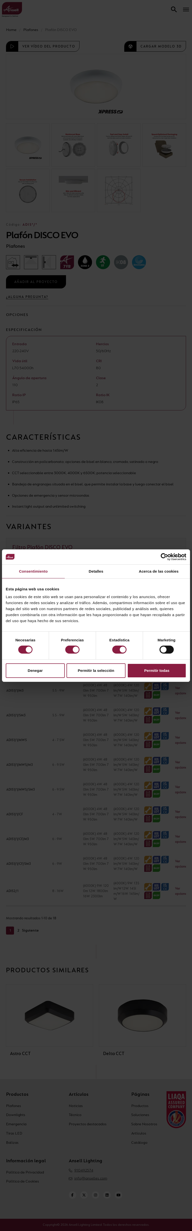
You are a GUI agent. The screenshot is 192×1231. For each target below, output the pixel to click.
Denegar (35, 670)
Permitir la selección (96, 670)
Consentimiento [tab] (33, 571)
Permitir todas (157, 670)
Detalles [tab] (96, 571)
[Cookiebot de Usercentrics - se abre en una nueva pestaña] (164, 556)
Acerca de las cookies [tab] (158, 571)
